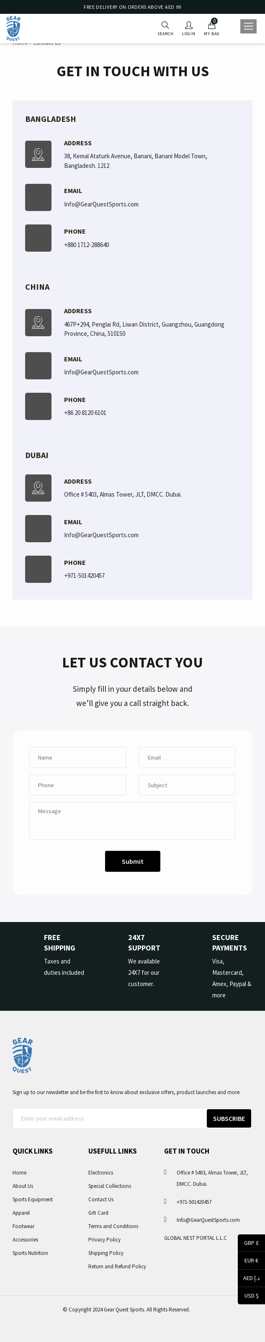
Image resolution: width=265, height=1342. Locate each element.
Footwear (23, 1226)
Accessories (25, 1239)
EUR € (248, 1261)
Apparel (21, 1212)
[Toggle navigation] (248, 26)
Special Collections (109, 1186)
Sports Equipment (33, 1199)
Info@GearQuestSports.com (101, 204)
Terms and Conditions (113, 1226)
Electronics (100, 1172)
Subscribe (229, 1118)
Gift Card (98, 1212)
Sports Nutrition (30, 1253)
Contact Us (100, 1199)
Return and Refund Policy (117, 1266)
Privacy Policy (104, 1239)
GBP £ (248, 1243)
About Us (23, 1186)
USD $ (248, 1296)
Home (19, 1172)
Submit (133, 861)
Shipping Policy (105, 1253)
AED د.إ (249, 1278)
